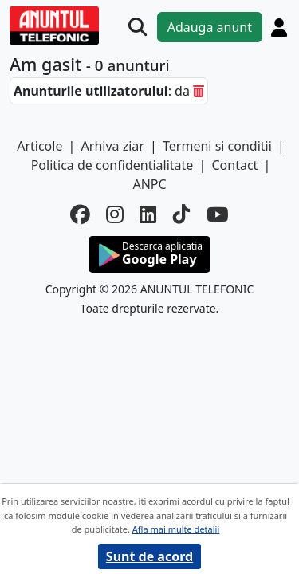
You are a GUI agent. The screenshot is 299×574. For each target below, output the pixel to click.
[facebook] (80, 215)
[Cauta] (137, 26)
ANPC (149, 184)
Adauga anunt (209, 27)
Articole (39, 146)
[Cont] (279, 27)
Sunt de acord (149, 556)
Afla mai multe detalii (175, 529)
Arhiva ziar (112, 146)
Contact (234, 165)
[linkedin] (148, 215)
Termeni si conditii (217, 146)
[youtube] (218, 215)
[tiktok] (182, 215)
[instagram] (115, 215)
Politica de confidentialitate (112, 165)
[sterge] (198, 91)
